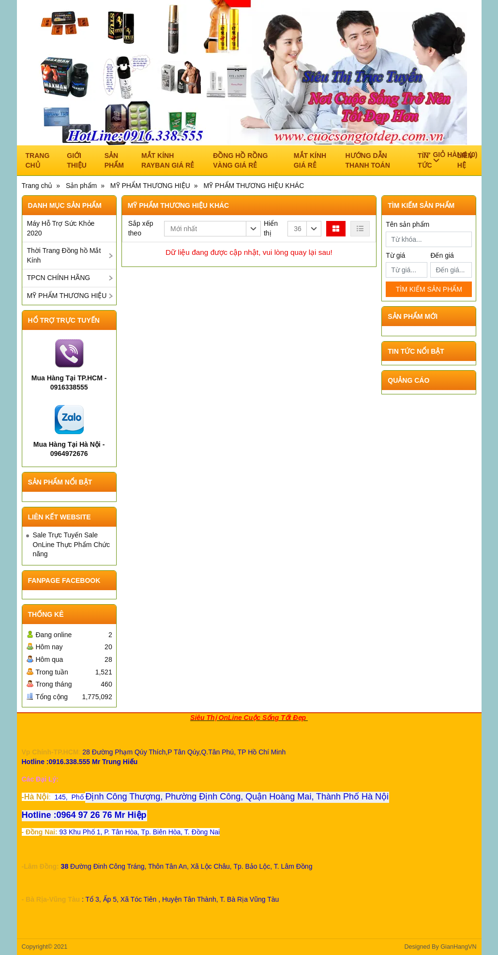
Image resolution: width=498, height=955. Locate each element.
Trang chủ (38, 160)
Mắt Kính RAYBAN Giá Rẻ (167, 160)
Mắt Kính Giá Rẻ (310, 160)
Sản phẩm (114, 160)
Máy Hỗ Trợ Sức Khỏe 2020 (61, 228)
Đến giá (441, 255)
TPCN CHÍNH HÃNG (59, 278)
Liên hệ (465, 160)
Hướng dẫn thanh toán (368, 160)
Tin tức (428, 160)
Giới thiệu (77, 160)
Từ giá (395, 255)
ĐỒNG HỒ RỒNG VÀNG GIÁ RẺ (240, 160)
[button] (212, 228)
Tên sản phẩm (407, 224)
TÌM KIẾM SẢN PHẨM (429, 289)
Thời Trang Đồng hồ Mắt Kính (64, 255)
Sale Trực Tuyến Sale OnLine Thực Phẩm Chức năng (71, 544)
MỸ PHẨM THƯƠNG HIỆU (67, 295)
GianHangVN (458, 946)
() (449, 154)
